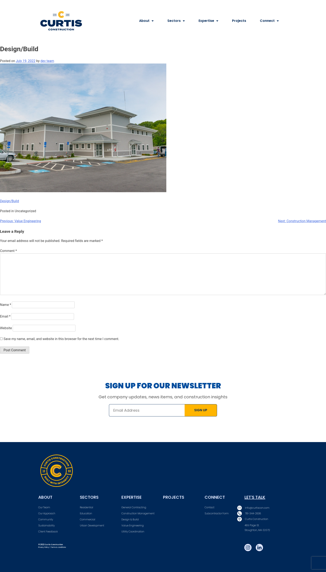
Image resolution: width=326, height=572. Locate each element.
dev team (47, 61)
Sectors (176, 21)
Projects (239, 20)
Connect (269, 21)
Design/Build (9, 201)
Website (6, 328)
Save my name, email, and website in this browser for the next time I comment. (61, 339)
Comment (8, 251)
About (146, 21)
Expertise (208, 21)
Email (5, 316)
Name (5, 305)
